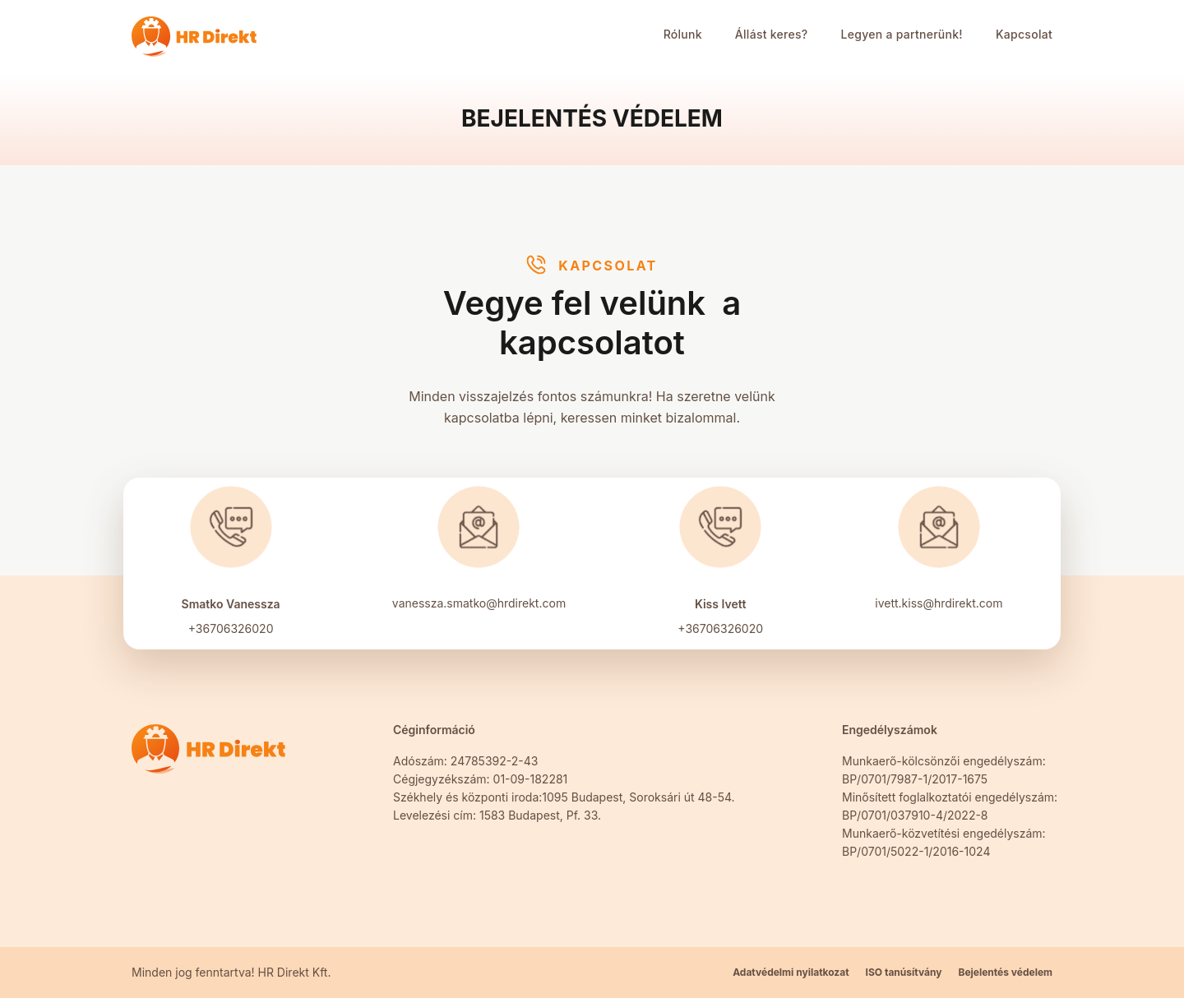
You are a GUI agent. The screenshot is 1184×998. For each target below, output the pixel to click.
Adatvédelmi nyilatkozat (791, 972)
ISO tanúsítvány (904, 972)
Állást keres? (771, 34)
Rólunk (683, 34)
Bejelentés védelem (1005, 972)
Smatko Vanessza (231, 604)
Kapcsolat (1024, 34)
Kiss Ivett (721, 604)
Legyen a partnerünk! (902, 34)
